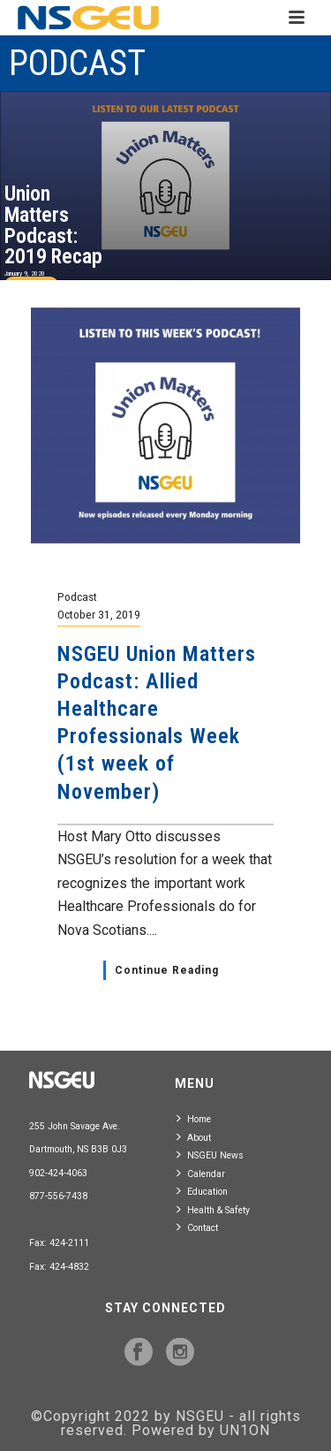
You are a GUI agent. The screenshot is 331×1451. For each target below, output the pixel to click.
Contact (197, 1227)
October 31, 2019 (98, 614)
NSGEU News (210, 1154)
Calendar (201, 1173)
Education (202, 1190)
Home (194, 1118)
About (194, 1136)
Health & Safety (213, 1209)
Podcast (77, 596)
